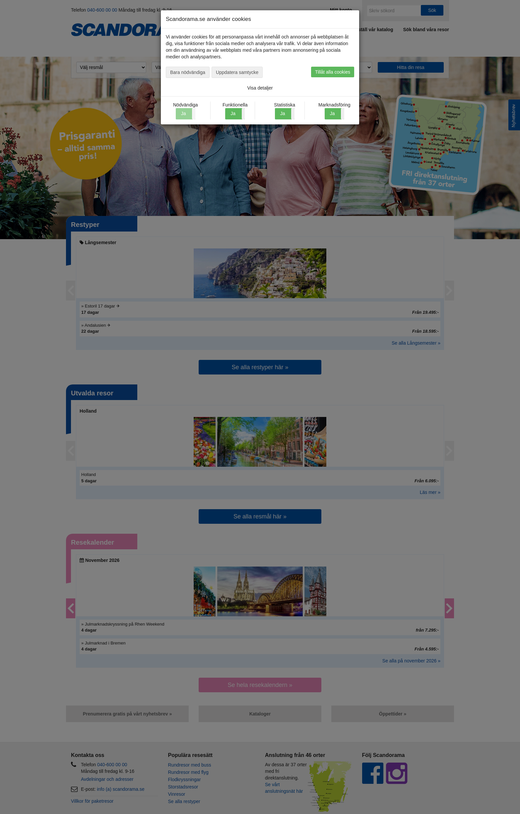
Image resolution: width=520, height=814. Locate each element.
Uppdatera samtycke (237, 72)
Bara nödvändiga (187, 72)
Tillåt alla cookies (332, 72)
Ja (232, 113)
